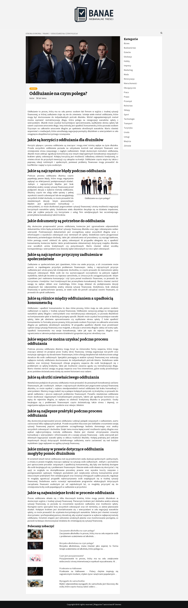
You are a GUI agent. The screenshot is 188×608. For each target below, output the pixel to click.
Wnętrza (127, 141)
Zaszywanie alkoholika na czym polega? (77, 530)
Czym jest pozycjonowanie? (71, 555)
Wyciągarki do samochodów (72, 581)
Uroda (126, 132)
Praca (126, 92)
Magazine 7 (98, 604)
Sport (126, 114)
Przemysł (128, 101)
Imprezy (127, 65)
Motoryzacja (129, 79)
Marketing (128, 70)
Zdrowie (127, 145)
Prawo (33, 88)
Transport (128, 123)
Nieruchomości (130, 83)
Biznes (126, 43)
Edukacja (128, 56)
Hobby (127, 61)
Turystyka (128, 128)
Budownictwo (130, 48)
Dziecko (127, 52)
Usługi (126, 137)
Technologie (129, 119)
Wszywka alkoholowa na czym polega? (76, 543)
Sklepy (127, 110)
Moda (126, 74)
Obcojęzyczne (130, 88)
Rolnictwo (128, 105)
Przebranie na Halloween (70, 568)
